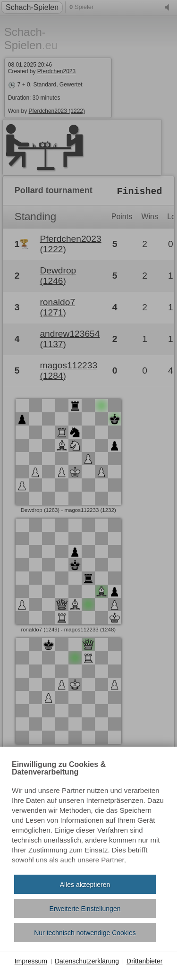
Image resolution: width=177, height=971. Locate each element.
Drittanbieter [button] (144, 961)
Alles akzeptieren (85, 884)
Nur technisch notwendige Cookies (85, 933)
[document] (88, 814)
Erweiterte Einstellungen (85, 908)
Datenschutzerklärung (87, 961)
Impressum (31, 961)
